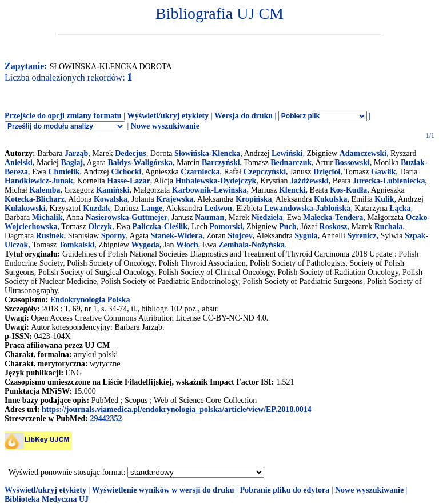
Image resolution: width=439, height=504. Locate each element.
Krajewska (174, 199)
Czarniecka (200, 171)
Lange (151, 208)
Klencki (292, 190)
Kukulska (330, 199)
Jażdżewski (309, 181)
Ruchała (388, 226)
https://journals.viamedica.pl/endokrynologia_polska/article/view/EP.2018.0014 (177, 409)
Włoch (187, 245)
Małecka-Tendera (333, 217)
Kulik (384, 199)
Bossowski (351, 162)
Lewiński (287, 153)
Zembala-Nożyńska (251, 245)
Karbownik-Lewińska (209, 190)
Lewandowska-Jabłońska (307, 208)
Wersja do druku (243, 115)
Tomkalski (77, 245)
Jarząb (76, 153)
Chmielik (63, 171)
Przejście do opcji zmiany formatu (63, 115)
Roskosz (334, 226)
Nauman (209, 217)
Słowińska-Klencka (207, 153)
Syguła (305, 235)
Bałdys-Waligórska (140, 162)
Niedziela (266, 217)
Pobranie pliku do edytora (284, 490)
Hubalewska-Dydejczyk (216, 181)
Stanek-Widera (177, 235)
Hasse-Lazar (128, 181)
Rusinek (50, 235)
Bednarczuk (291, 162)
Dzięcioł (326, 171)
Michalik (47, 217)
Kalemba (44, 190)
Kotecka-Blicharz (35, 199)
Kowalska (110, 199)
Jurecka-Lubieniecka (389, 181)
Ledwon (218, 208)
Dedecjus (130, 153)
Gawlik (383, 171)
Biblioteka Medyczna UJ (47, 499)
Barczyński (221, 162)
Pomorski (225, 226)
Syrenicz (361, 235)
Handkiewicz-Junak (39, 181)
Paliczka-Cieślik (160, 226)
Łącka (399, 208)
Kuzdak (96, 208)
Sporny (113, 235)
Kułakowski (25, 208)
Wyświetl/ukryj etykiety (168, 115)
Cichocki (126, 171)
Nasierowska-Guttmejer (127, 217)
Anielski (19, 162)
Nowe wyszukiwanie (165, 126)
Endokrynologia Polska (90, 299)
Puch (287, 226)
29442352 (106, 418)
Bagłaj (72, 162)
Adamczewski (363, 153)
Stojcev (240, 235)
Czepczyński (264, 171)
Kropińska (254, 199)
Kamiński (112, 190)
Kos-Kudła (348, 190)
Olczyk (100, 226)
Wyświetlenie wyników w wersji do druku (163, 490)
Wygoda (145, 245)
